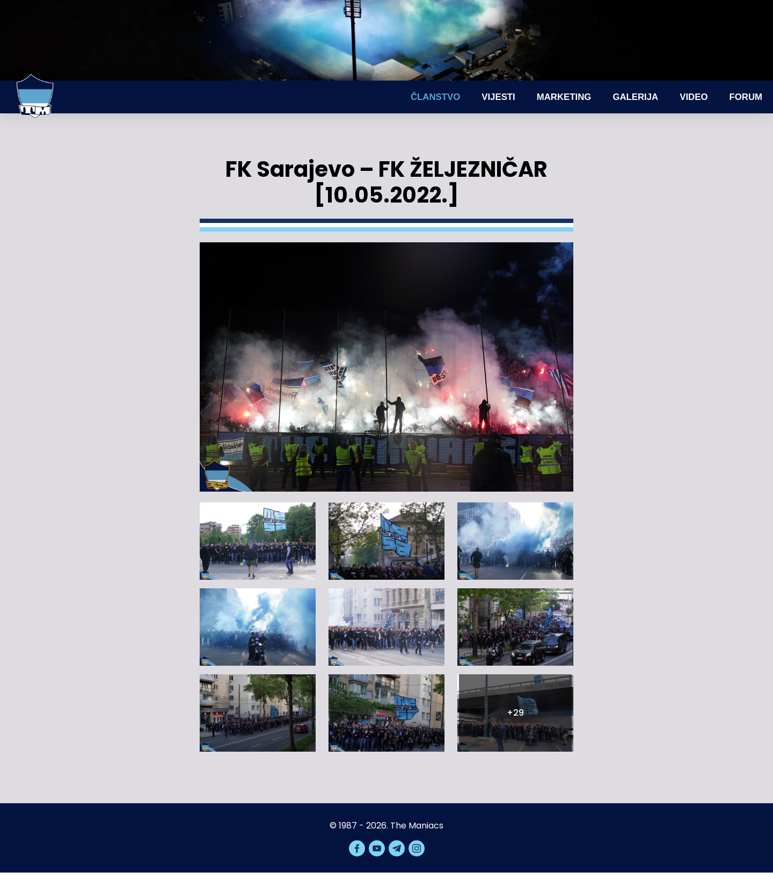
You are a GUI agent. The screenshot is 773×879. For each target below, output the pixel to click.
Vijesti (498, 97)
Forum (745, 97)
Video (694, 97)
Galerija (635, 97)
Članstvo (435, 97)
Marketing (564, 97)
